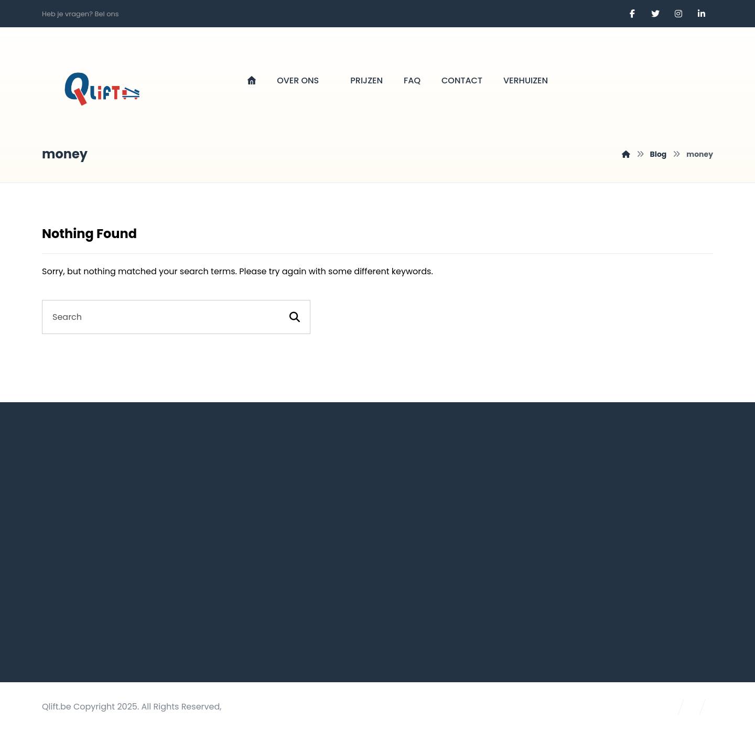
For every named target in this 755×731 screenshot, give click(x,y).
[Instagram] (678, 13)
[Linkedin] (702, 13)
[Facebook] (632, 13)
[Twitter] (655, 13)
